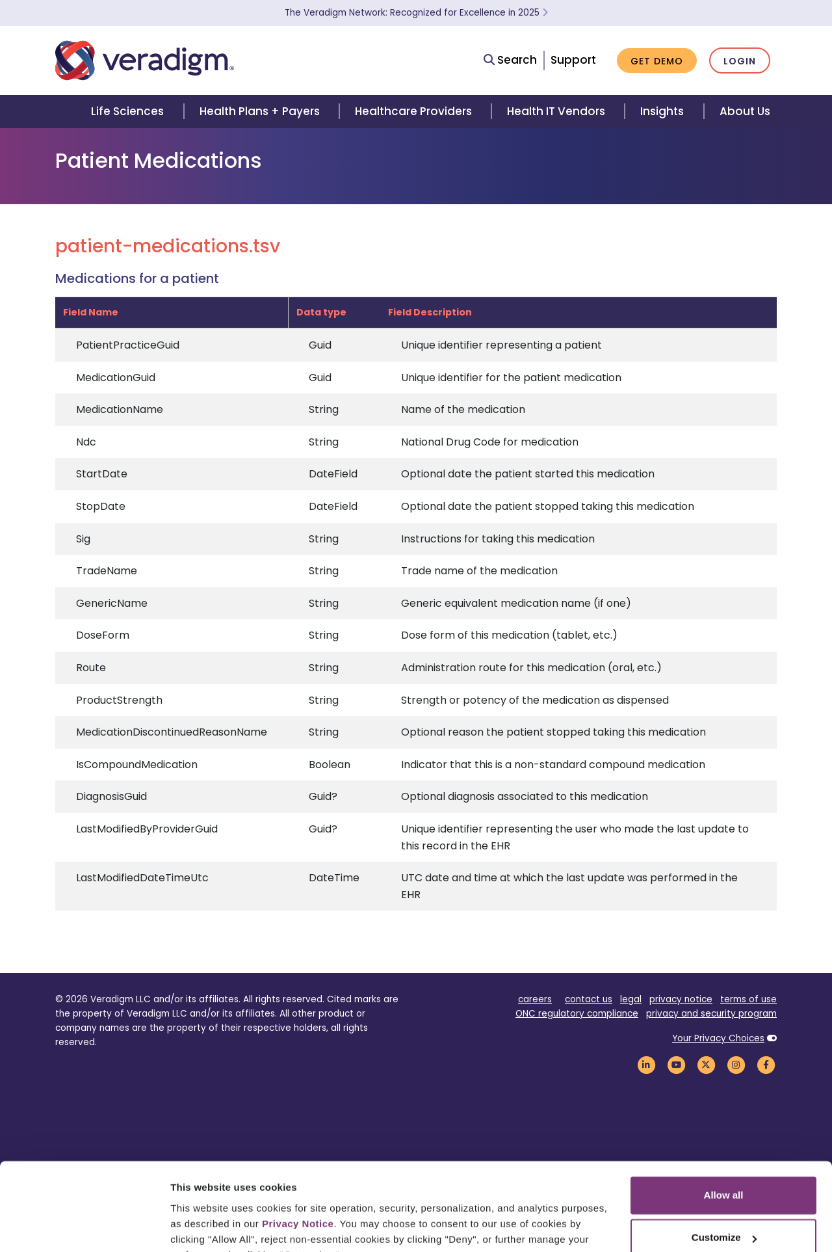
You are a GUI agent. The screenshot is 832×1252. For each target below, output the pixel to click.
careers (535, 999)
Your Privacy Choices (718, 1038)
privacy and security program (711, 1013)
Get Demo (656, 61)
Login (739, 61)
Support (573, 60)
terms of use (748, 999)
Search (510, 60)
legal (631, 999)
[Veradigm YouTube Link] (676, 1064)
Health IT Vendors (556, 111)
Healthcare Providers (413, 111)
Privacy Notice (297, 1159)
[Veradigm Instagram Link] (736, 1064)
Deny (724, 1215)
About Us (745, 111)
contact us (588, 999)
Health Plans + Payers (260, 111)
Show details (200, 1226)
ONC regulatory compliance (576, 1013)
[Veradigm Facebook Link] (766, 1064)
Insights (662, 111)
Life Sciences (127, 111)
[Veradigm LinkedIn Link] (646, 1064)
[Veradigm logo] (144, 60)
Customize (724, 1173)
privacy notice (680, 999)
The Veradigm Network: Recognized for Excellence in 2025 (416, 13)
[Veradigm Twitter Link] (706, 1064)
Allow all (724, 1130)
